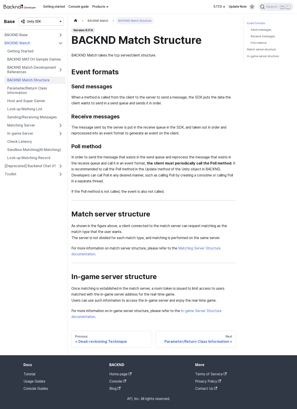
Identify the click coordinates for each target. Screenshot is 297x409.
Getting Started (20, 51)
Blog (115, 388)
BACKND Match (17, 43)
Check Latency (19, 141)
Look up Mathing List (24, 109)
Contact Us (206, 388)
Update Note (238, 6)
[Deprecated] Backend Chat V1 (30, 166)
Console (117, 381)
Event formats (256, 23)
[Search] (275, 7)
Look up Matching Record (28, 158)
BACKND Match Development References (31, 69)
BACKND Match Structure (28, 80)
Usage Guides (34, 381)
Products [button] (98, 6)
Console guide (78, 6)
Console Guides (35, 388)
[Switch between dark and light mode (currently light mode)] (252, 6)
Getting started (54, 6)
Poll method (259, 43)
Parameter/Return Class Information (27, 90)
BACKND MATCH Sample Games (34, 59)
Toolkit (10, 174)
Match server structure (261, 49)
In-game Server (20, 133)
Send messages (261, 29)
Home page (120, 374)
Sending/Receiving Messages (32, 117)
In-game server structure (263, 56)
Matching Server (21, 125)
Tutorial (29, 374)
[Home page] (75, 20)
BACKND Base (16, 35)
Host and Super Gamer (26, 101)
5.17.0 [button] (217, 6)
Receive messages (263, 36)
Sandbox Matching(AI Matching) (34, 150)
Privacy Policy (208, 381)
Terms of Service (211, 374)
